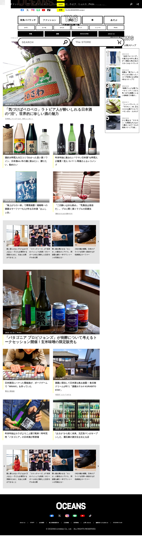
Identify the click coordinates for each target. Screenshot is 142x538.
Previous (3, 236)
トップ (5, 38)
